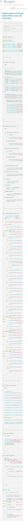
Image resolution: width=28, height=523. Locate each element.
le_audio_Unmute (13, 322)
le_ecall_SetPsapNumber (15, 400)
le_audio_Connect (14, 104)
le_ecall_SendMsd (15, 262)
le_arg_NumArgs (10, 492)
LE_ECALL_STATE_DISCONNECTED (16, 246)
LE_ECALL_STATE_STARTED (15, 227)
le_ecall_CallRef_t (11, 41)
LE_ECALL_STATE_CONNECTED (15, 240)
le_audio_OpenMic (14, 82)
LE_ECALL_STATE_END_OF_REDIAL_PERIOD (18, 361)
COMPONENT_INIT (6, 490)
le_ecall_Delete (8, 442)
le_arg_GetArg (17, 498)
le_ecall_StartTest (14, 420)
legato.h (10, 36)
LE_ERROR (13, 265)
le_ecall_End (8, 440)
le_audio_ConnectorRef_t (12, 50)
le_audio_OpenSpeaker (15, 79)
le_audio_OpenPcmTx (15, 87)
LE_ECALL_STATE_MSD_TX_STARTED (17, 270)
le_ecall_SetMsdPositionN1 (16, 410)
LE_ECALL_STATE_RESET (14, 326)
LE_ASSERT (7, 397)
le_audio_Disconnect (14, 138)
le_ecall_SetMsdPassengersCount (18, 415)
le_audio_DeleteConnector (13, 168)
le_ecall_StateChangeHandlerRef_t (13, 393)
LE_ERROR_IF (7, 72)
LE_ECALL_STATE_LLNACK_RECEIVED (17, 276)
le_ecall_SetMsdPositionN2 (16, 412)
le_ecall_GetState (12, 422)
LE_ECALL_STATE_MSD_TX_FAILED (16, 294)
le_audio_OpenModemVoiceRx (19, 71)
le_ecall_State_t (9, 217)
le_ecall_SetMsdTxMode (15, 402)
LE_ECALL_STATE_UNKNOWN (15, 367)
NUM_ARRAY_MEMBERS (19, 466)
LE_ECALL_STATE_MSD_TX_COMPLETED (17, 288)
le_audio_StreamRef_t (11, 44)
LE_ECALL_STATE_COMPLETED (15, 341)
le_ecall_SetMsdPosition (16, 407)
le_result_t (7, 68)
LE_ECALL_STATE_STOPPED (15, 313)
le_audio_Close (10, 181)
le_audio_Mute (12, 236)
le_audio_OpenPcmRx (14, 89)
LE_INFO (10, 137)
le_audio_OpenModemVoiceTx (19, 73)
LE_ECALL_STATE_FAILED (14, 347)
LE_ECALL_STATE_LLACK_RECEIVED (17, 282)
